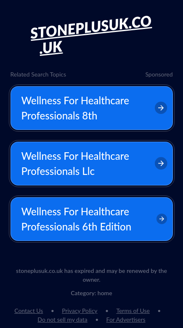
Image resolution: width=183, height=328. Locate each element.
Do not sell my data (62, 319)
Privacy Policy (79, 310)
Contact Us (28, 310)
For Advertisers (126, 319)
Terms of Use (133, 310)
